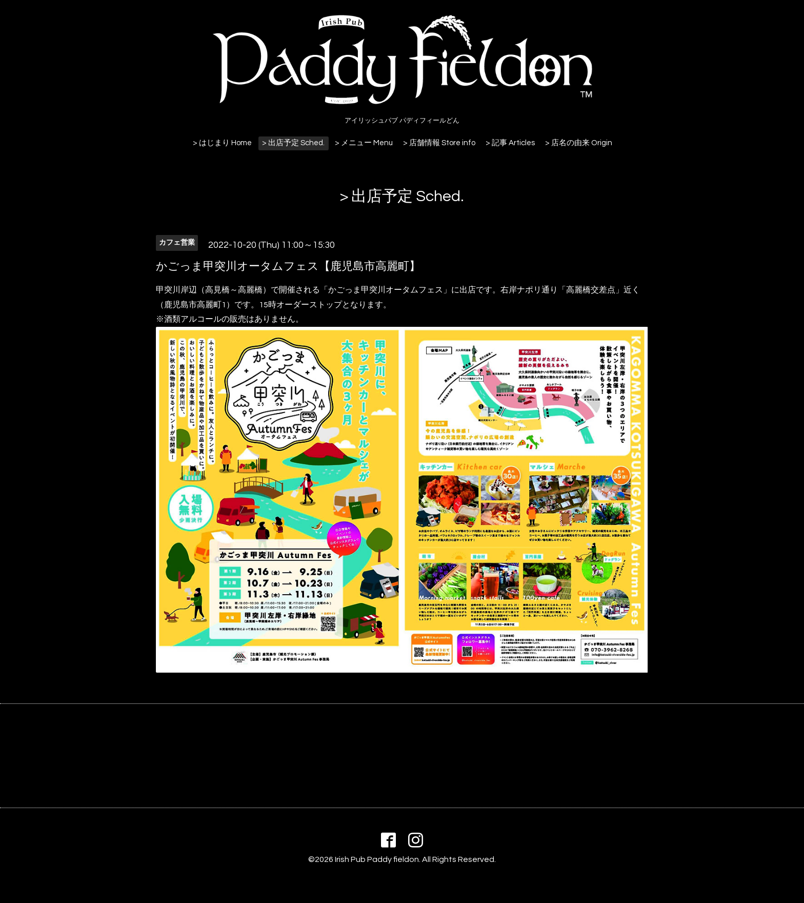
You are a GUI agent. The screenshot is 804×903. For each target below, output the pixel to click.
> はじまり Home (222, 143)
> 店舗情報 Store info (439, 143)
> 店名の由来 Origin (578, 143)
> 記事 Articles (510, 143)
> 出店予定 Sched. (293, 143)
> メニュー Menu (364, 143)
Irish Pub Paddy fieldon (377, 859)
